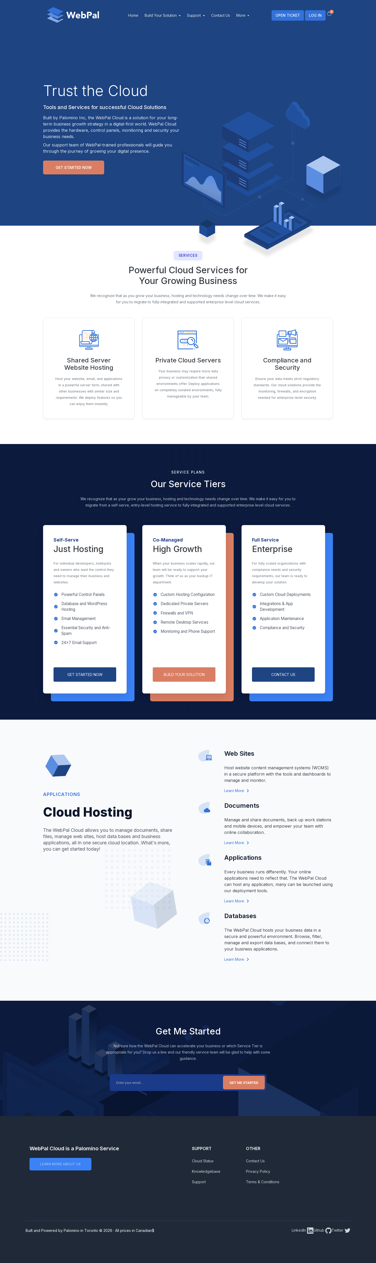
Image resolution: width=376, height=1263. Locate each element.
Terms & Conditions (262, 1182)
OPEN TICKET (287, 15)
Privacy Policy (258, 1171)
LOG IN (315, 15)
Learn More (236, 790)
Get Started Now (74, 167)
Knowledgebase (206, 1171)
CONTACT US (283, 674)
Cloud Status (203, 1161)
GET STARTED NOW (85, 674)
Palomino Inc (72, 117)
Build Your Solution (167, 15)
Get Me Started (244, 1082)
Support (201, 15)
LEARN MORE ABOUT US (60, 1164)
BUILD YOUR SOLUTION (184, 674)
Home (140, 15)
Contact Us (227, 15)
